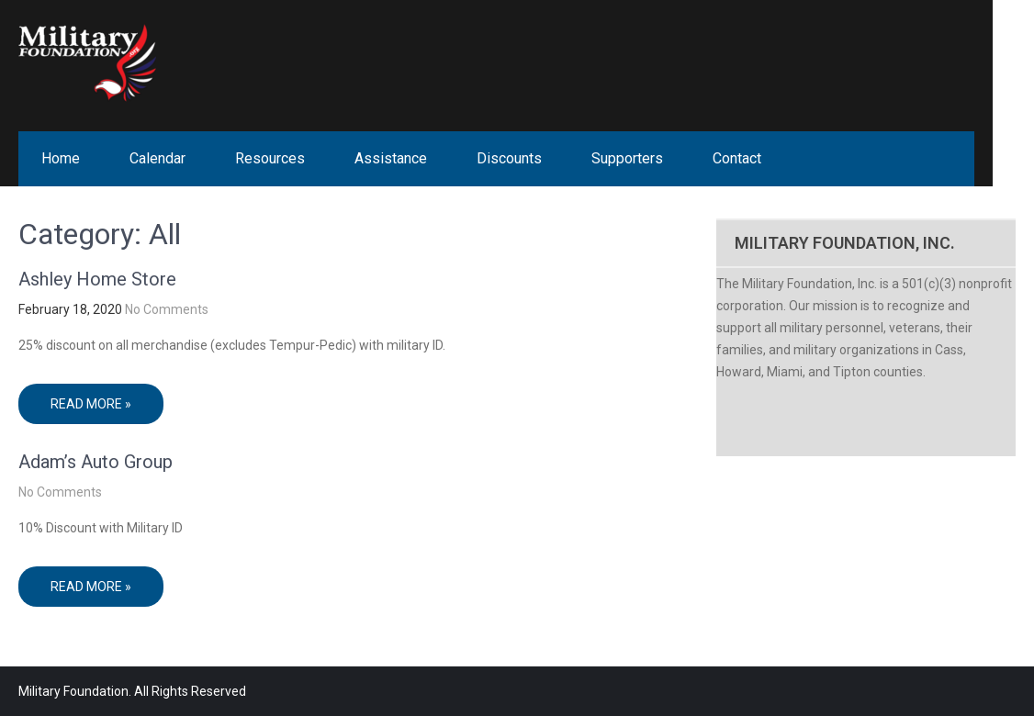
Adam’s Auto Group (95, 462)
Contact (737, 158)
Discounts (509, 158)
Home (60, 158)
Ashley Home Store (97, 279)
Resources (270, 158)
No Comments (166, 309)
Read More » (91, 404)
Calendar (157, 158)
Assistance (390, 158)
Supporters (627, 158)
